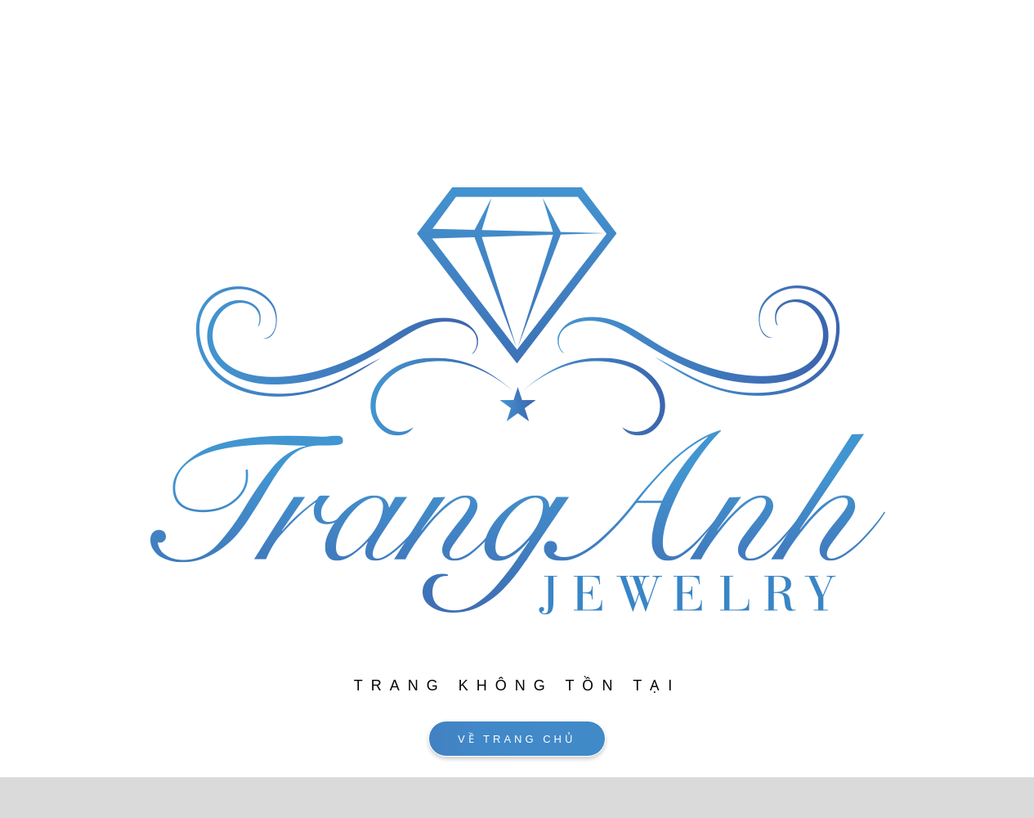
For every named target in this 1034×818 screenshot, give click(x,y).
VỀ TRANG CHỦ (517, 739)
